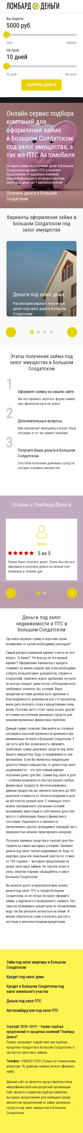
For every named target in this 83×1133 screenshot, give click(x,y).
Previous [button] (11, 332)
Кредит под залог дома (25, 977)
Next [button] (72, 332)
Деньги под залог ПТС (23, 1001)
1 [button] (32, 332)
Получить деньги (41, 85)
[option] (41, 278)
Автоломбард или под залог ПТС (32, 1010)
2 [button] (38, 332)
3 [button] (45, 332)
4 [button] (51, 332)
